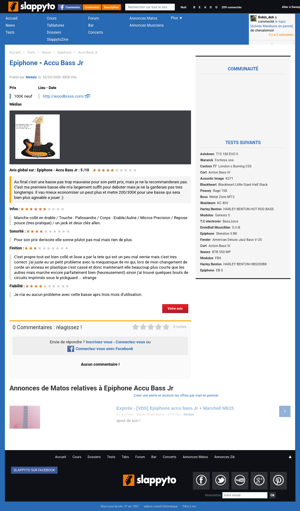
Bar (91, 25)
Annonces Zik (224, 457)
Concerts (95, 32)
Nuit (183, 7)
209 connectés (232, 7)
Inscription (111, 7)
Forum (93, 18)
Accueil (12, 18)
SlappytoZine (57, 39)
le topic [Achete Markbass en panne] (271, 24)
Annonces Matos (143, 18)
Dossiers (54, 32)
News (10, 25)
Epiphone (64, 52)
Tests (10, 32)
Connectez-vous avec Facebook (100, 348)
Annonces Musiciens (146, 25)
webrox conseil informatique (161, 506)
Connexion (73, 7)
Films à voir (189, 506)
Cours (52, 18)
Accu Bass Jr (87, 52)
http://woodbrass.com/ (63, 96)
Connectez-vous (130, 342)
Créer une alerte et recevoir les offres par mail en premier (176, 395)
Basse (46, 52)
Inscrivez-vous (99, 342)
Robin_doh (266, 17)
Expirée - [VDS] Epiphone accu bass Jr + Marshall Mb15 (175, 408)
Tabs (125, 457)
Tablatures (55, 25)
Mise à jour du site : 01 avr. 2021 (120, 506)
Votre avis (175, 309)
